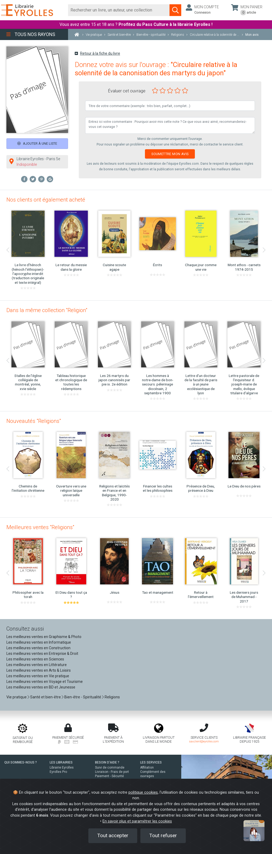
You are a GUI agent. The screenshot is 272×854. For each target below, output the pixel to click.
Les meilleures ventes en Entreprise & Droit (42, 653)
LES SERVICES (151, 762)
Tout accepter (112, 835)
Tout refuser (163, 835)
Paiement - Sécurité (109, 776)
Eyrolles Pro (58, 772)
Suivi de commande (109, 767)
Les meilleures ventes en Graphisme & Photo (43, 637)
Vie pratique (16, 697)
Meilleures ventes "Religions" (40, 527)
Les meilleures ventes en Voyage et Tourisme (44, 681)
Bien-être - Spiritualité (82, 697)
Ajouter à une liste (37, 143)
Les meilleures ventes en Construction (38, 648)
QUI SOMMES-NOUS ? (20, 762)
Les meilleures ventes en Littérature (36, 665)
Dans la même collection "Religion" (46, 310)
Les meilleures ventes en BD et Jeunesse (40, 687)
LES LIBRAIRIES (61, 762)
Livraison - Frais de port (112, 772)
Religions (112, 697)
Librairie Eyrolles (62, 767)
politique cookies (143, 792)
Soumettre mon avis (169, 154)
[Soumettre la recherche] (175, 10)
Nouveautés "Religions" (33, 421)
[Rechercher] (119, 10)
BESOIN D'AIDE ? (107, 762)
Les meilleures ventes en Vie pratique (37, 676)
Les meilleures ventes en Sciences (35, 659)
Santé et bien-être (45, 697)
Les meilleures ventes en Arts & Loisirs (38, 670)
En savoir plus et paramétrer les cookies (137, 821)
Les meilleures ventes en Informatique (38, 642)
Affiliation (147, 767)
